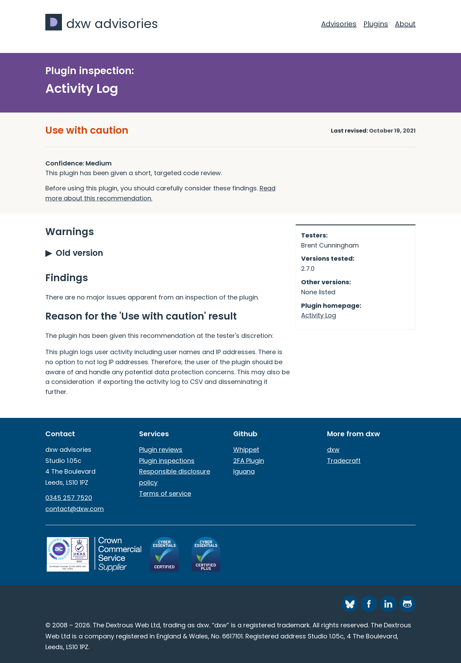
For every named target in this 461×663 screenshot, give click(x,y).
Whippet (246, 449)
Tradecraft (344, 460)
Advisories (338, 24)
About (405, 24)
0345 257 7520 (68, 497)
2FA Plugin (248, 460)
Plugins (375, 24)
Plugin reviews (160, 449)
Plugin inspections (167, 460)
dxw (333, 449)
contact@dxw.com (74, 508)
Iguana (244, 471)
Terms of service (165, 493)
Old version (79, 253)
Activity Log (318, 315)
